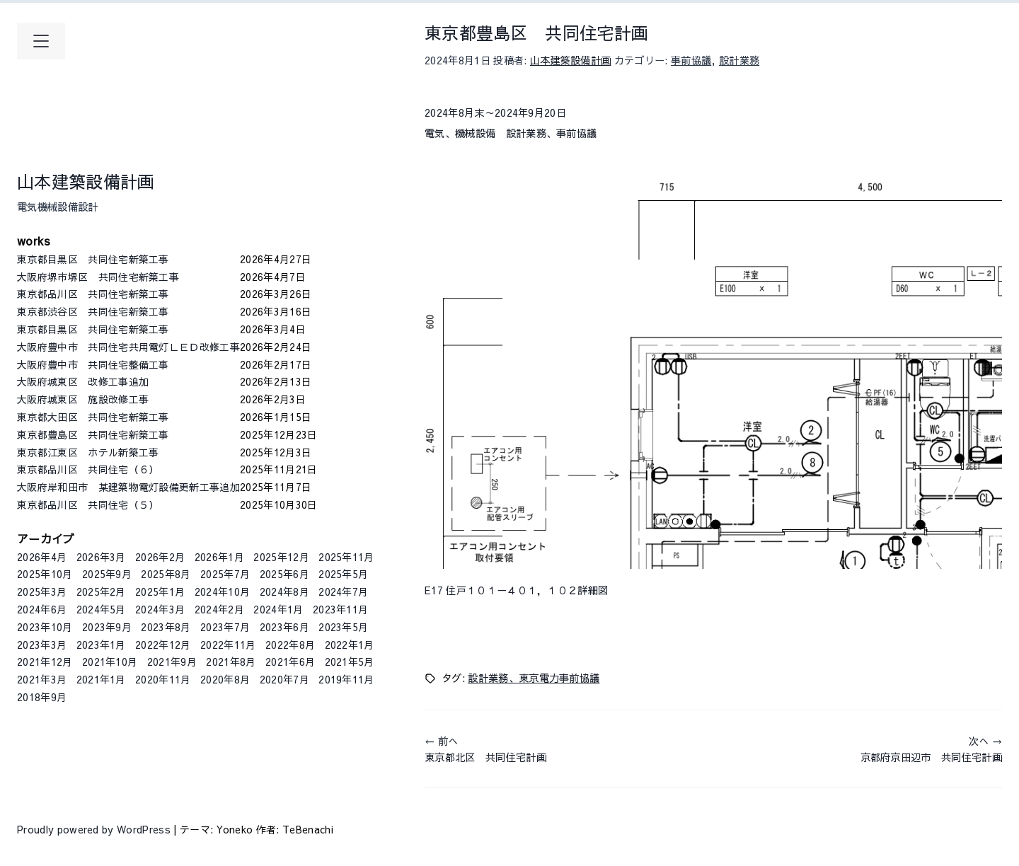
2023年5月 (343, 627)
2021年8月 (230, 661)
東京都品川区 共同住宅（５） (128, 504)
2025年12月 (281, 556)
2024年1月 (278, 609)
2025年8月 (165, 573)
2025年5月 (343, 573)
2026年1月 (219, 556)
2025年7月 (225, 573)
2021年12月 (45, 661)
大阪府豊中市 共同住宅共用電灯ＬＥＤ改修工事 (128, 346)
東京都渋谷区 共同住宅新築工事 (128, 311)
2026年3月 (101, 556)
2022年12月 (163, 644)
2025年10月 (45, 573)
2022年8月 (290, 644)
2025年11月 (346, 556)
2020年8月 (225, 679)
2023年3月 (42, 644)
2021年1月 (101, 679)
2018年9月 (42, 697)
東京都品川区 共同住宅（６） (128, 469)
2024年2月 (219, 609)
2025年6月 (284, 573)
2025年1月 (160, 591)
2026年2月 (160, 556)
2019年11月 (346, 679)
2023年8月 (165, 627)
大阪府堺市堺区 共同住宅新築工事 (128, 276)
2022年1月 (349, 644)
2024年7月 (343, 591)
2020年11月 (163, 679)
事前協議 (691, 60)
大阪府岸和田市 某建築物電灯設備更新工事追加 (128, 486)
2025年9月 (107, 573)
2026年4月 (42, 556)
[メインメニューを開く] (41, 41)
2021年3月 (42, 679)
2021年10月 (110, 661)
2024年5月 (101, 609)
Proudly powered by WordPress (95, 829)
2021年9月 (172, 661)
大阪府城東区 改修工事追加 (128, 381)
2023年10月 (45, 627)
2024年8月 (284, 591)
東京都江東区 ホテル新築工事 (128, 452)
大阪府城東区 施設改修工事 (128, 399)
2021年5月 (349, 661)
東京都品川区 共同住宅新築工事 (128, 293)
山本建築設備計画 (86, 181)
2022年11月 (228, 644)
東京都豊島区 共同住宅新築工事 (128, 434)
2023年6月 (284, 627)
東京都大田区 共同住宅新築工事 (128, 416)
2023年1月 (101, 644)
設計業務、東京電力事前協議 (533, 678)
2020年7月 (284, 679)
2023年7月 (225, 627)
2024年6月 (42, 609)
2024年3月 (160, 609)
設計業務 (739, 60)
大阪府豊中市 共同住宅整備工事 (128, 364)
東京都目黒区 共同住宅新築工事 (128, 259)
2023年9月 (107, 627)
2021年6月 (290, 661)
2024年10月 (223, 591)
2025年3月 (42, 591)
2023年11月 (341, 609)
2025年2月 (101, 591)
